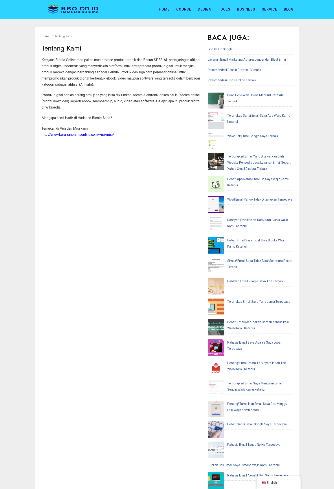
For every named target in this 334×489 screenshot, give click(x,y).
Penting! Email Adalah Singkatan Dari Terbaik (242, 338)
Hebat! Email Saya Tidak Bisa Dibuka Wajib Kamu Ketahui (250, 179)
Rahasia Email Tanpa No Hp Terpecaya (237, 307)
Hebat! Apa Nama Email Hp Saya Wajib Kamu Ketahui (247, 148)
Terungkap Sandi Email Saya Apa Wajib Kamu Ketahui (248, 105)
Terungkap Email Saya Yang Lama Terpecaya (242, 210)
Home (164, 9)
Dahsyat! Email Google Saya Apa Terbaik (239, 200)
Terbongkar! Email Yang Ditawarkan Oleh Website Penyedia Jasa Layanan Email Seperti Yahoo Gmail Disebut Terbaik (248, 132)
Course (183, 9)
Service (269, 9)
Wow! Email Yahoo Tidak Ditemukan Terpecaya (243, 159)
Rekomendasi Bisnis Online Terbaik (232, 80)
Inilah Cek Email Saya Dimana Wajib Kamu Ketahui (245, 318)
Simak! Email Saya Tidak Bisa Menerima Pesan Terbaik (249, 190)
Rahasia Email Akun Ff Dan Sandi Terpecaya (241, 328)
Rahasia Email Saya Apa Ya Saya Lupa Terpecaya (245, 237)
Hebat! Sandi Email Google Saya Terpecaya (240, 297)
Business (246, 9)
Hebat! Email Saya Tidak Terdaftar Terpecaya (242, 369)
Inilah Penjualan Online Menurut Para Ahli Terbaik (245, 95)
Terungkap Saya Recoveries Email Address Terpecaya (248, 359)
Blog (289, 9)
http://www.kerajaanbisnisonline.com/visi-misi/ (78, 134)
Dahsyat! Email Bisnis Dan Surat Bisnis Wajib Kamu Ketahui (251, 169)
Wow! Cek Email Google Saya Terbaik (236, 116)
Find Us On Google (220, 49)
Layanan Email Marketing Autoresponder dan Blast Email (247, 59)
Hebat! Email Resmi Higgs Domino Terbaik (239, 349)
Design (204, 9)
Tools (224, 9)
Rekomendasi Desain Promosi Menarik (234, 70)
